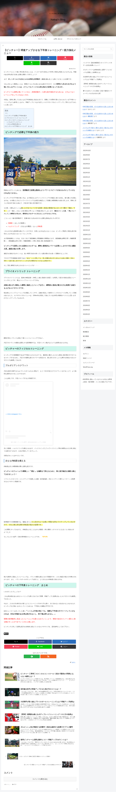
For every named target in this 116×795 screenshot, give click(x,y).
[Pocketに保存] (46, 58)
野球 (6, 628)
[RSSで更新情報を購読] (42, 651)
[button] (70, 58)
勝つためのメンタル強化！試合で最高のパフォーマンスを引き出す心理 (97, 92)
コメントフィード (89, 362)
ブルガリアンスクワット (15, 117)
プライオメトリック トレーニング (16, 113)
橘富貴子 (91, 116)
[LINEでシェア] (58, 58)
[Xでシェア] (9, 58)
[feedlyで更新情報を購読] (38, 651)
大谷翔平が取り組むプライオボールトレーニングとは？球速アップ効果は (97, 78)
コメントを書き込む (40, 774)
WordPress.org (88, 367)
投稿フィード (87, 358)
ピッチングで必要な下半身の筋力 (16, 110)
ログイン (86, 354)
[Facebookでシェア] (22, 58)
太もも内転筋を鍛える (14, 119)
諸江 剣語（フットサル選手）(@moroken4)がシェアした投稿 (28, 437)
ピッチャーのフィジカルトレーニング (17, 115)
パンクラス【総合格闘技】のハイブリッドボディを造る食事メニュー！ (97, 64)
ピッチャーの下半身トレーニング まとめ (19, 121)
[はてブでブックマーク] (34, 58)
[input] (98, 49)
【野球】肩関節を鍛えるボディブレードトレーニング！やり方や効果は (97, 85)
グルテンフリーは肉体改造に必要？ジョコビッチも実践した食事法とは (97, 71)
